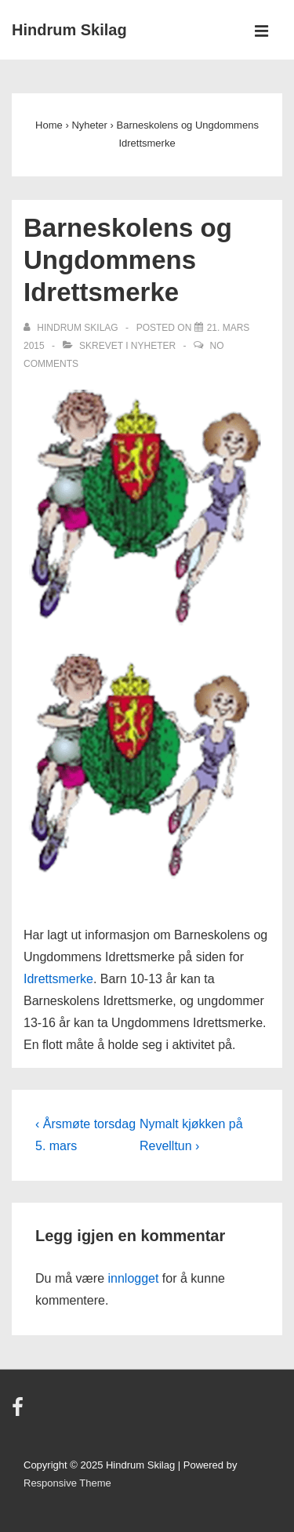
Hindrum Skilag (69, 29)
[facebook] (19, 1412)
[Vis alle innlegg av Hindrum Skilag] (72, 327)
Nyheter (153, 345)
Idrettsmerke (58, 979)
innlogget (132, 1278)
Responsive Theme (67, 1483)
